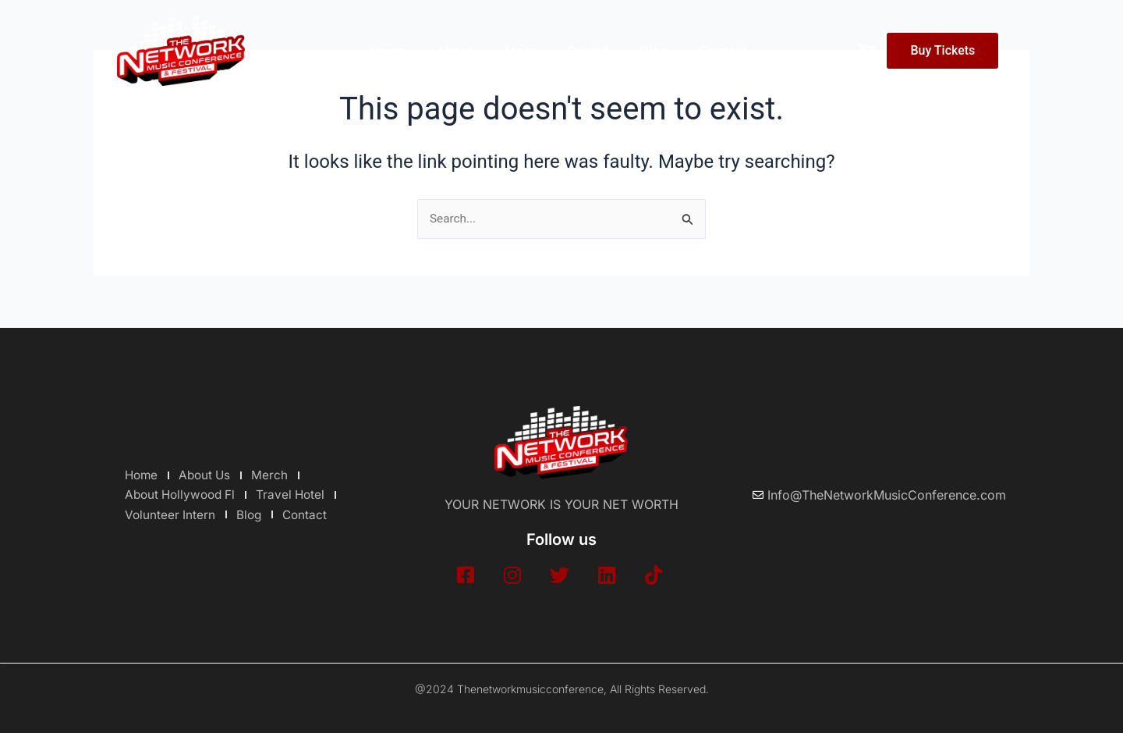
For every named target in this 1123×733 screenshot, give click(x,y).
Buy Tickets (942, 50)
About (454, 51)
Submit (588, 51)
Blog (654, 51)
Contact (723, 51)
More (520, 51)
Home (387, 51)
